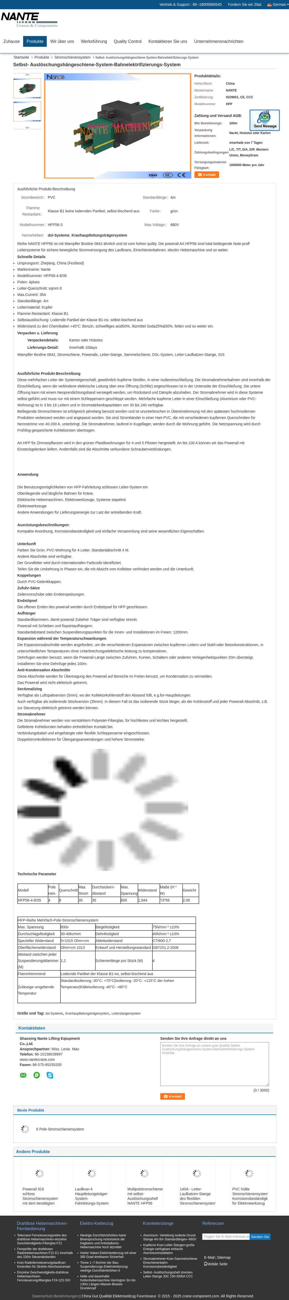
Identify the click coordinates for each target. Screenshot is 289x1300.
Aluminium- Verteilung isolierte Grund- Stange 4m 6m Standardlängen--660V (169, 1237)
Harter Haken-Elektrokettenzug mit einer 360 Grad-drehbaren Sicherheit (108, 1255)
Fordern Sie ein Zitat (244, 4)
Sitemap (223, 1257)
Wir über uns (62, 41)
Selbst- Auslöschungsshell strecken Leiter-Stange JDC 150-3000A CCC (168, 1274)
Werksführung (94, 41)
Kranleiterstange (158, 1223)
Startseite (21, 57)
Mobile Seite (216, 1264)
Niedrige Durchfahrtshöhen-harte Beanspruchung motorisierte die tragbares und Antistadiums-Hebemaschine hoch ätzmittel (103, 1241)
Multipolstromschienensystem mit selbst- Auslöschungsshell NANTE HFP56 (145, 1196)
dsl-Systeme (54, 1013)
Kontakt (209, 175)
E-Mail (209, 1257)
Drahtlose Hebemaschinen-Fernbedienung (42, 1226)
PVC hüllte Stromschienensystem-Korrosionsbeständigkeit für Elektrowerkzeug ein (250, 1198)
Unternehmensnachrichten (219, 41)
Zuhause (11, 41)
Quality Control (128, 41)
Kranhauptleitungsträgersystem (87, 1013)
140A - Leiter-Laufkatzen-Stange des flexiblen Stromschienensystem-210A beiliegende (197, 1198)
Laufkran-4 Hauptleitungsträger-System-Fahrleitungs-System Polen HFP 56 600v (92, 1198)
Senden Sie (260, 1237)
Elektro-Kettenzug (96, 1223)
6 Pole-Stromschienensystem (60, 1129)
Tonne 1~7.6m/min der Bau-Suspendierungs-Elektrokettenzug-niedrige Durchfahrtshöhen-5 (104, 1266)
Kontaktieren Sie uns (167, 41)
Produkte (35, 41)
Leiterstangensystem (126, 1013)
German (281, 4)
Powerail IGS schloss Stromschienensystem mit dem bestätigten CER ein (40, 1198)
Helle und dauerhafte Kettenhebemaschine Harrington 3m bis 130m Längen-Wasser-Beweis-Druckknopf (108, 1282)
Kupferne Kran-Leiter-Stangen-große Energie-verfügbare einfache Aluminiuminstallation (168, 1249)
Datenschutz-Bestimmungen (55, 1296)
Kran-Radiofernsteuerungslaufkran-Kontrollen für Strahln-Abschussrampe (43, 1264)
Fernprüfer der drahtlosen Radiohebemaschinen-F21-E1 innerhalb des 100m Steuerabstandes (45, 1253)
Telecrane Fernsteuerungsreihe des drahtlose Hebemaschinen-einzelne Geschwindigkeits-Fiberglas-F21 (42, 1239)
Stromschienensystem (72, 57)
